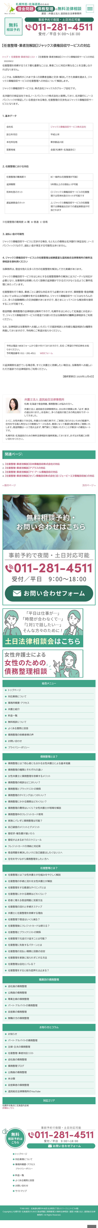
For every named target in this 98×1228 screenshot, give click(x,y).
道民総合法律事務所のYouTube (24, 1091)
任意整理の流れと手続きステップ (25, 906)
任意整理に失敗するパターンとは (25, 945)
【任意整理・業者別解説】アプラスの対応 (25, 468)
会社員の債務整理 (17, 986)
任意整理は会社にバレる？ (22, 964)
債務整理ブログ (16, 1066)
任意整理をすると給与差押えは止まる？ (28, 970)
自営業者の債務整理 (18, 1085)
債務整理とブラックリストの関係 (24, 789)
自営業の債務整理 (17, 1011)
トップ (5, 57)
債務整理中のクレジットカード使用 (25, 814)
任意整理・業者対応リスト (23, 57)
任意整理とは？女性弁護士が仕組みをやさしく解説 (34, 875)
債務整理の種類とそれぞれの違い (25, 769)
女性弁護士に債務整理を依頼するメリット (29, 776)
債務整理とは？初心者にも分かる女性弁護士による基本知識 (39, 763)
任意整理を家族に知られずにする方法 (27, 957)
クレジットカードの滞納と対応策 (24, 846)
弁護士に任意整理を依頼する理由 (25, 913)
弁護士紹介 (14, 709)
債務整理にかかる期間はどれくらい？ (27, 801)
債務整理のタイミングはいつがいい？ (27, 795)
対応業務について (17, 696)
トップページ (14, 690)
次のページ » (89, 485)
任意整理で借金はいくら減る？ (24, 919)
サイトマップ (21, 1191)
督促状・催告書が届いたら (21, 833)
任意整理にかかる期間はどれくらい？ (27, 894)
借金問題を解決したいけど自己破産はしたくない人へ (35, 852)
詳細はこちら (8, 1108)
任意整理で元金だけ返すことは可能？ (27, 938)
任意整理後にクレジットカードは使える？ (29, 925)
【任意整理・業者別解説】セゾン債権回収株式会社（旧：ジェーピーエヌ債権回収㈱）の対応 (49, 476)
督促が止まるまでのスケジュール (25, 840)
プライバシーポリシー (19, 747)
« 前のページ (9, 485)
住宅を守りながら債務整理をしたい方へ (28, 859)
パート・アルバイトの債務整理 (22, 1005)
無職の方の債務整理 (18, 1018)
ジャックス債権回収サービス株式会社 (68, 127)
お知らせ (12, 1034)
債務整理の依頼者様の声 (21, 734)
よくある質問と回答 (18, 728)
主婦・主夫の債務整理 (19, 1046)
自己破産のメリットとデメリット (24, 827)
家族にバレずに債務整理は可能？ (25, 820)
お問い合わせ (15, 741)
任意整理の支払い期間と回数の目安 (26, 951)
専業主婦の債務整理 (18, 999)
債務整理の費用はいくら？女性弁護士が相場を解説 (34, 808)
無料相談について (17, 722)
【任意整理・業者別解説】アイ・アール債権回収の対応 (31, 472)
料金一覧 (12, 715)
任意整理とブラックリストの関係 (24, 932)
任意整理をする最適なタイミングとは (27, 887)
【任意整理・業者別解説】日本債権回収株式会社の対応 (32, 464)
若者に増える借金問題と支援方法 (25, 900)
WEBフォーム (46, 353)
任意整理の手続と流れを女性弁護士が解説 (30, 881)
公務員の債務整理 (17, 992)
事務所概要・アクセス (18, 703)
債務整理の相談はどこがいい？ (24, 782)
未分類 (11, 1078)
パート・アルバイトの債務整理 (22, 1040)
